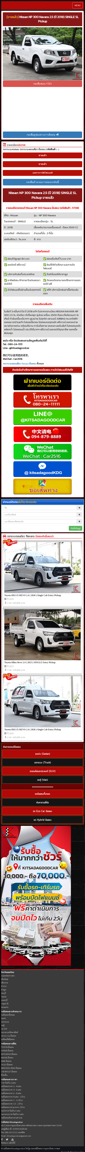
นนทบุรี (4, 1000)
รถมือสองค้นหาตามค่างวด (11, 1117)
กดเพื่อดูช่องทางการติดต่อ (42, 134)
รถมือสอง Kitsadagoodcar (12, 1122)
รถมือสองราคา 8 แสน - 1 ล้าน (13, 1096)
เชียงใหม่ (4, 979)
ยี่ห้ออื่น (4, 1075)
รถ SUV (4, 1028)
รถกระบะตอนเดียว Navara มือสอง (19, 363)
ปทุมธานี (4, 1003)
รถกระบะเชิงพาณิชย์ (9, 1032)
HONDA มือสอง (7, 1050)
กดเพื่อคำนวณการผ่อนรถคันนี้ (42, 182)
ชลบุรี (3, 993)
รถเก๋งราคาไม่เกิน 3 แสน (10, 1110)
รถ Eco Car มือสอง (8, 1035)
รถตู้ (2, 1025)
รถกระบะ (5, 1021)
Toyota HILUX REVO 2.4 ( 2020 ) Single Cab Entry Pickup (32, 595)
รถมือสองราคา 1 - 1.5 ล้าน (11, 1100)
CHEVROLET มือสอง (9, 1071)
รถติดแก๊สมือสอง (8, 1039)
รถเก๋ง (3, 1018)
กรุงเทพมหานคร (8, 975)
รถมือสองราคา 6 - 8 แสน (11, 1093)
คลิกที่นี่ (12, 1143)
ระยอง (3, 996)
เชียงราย (4, 982)
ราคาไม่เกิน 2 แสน (8, 1082)
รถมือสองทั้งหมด (8, 1014)
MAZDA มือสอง (7, 1057)
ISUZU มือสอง (7, 1064)
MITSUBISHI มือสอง (9, 1054)
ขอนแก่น (4, 1007)
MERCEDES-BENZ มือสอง (11, 1068)
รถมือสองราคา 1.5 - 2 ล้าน (11, 1103)
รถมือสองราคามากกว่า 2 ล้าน (13, 1107)
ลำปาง (3, 986)
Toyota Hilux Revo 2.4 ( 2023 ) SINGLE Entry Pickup (30, 662)
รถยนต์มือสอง (36, 1148)
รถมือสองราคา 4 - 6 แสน (11, 1089)
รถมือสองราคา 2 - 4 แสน (11, 1086)
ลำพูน (3, 989)
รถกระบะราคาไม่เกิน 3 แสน (12, 1114)
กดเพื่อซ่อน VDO (42, 83)
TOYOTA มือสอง (7, 1047)
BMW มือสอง (6, 1061)
